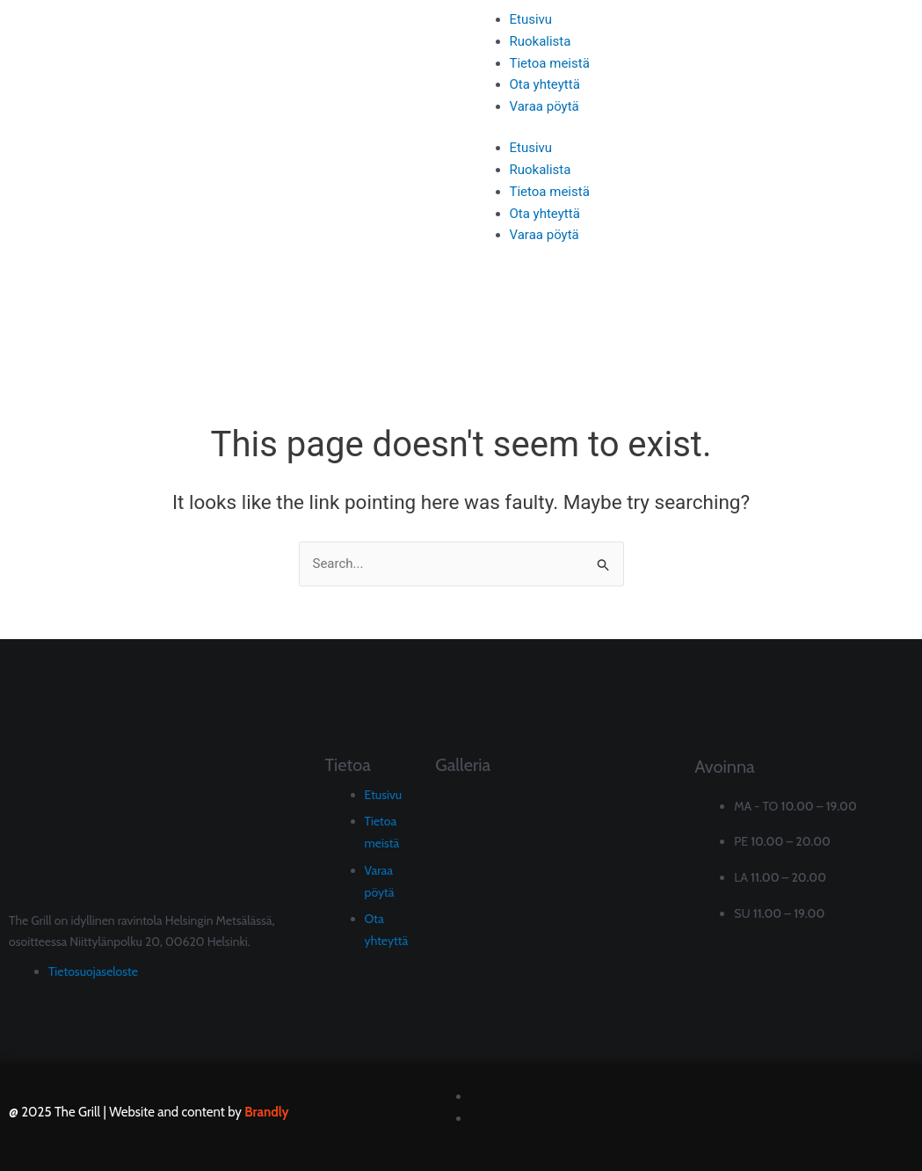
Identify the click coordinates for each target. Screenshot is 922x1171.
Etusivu (531, 19)
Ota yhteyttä (545, 84)
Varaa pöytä (544, 106)
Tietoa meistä (550, 63)
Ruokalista (540, 41)
